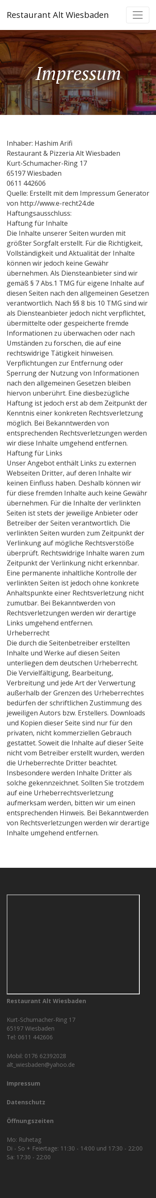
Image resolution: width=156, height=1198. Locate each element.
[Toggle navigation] (137, 15)
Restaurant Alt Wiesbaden (58, 14)
